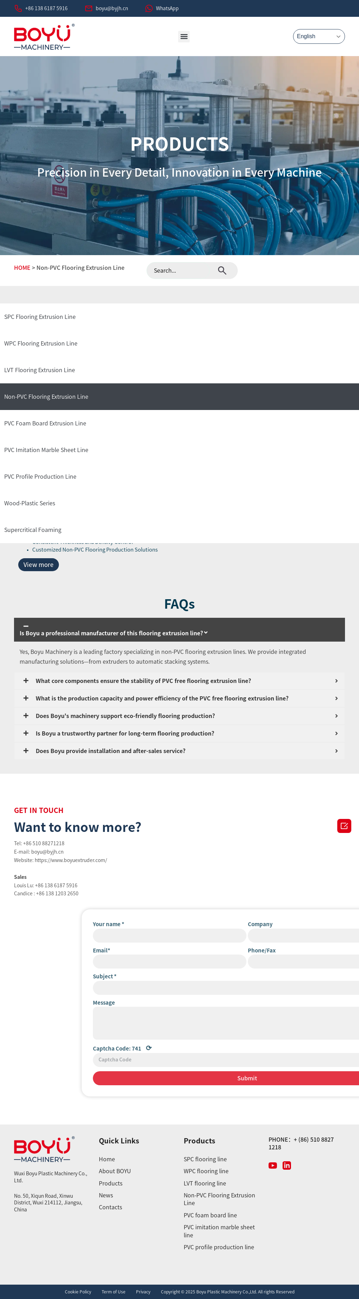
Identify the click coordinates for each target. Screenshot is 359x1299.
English (306, 36)
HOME (22, 268)
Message (280, 1002)
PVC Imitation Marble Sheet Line (46, 450)
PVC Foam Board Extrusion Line (45, 423)
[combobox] (178, 270)
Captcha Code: (298, 1048)
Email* (277, 950)
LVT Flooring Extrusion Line (39, 370)
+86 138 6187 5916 (46, 8)
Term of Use (114, 1292)
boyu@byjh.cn (112, 8)
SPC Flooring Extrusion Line (40, 317)
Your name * (284, 924)
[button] (184, 36)
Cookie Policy (78, 1292)
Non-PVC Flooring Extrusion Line (46, 396)
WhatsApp (167, 8)
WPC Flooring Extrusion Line (40, 343)
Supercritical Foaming (32, 530)
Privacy (143, 1292)
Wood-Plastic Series (29, 503)
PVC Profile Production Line (40, 476)
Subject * (280, 976)
